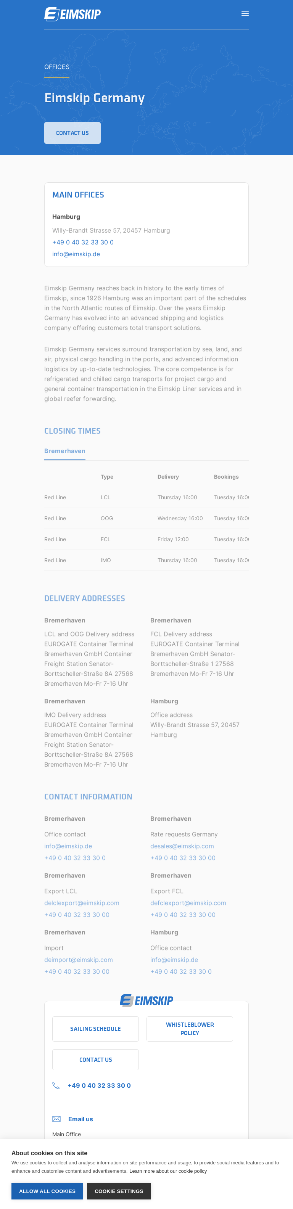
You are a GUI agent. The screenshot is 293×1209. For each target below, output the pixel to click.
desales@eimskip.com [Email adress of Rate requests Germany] (182, 848)
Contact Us (95, 1060)
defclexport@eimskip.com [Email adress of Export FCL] (188, 905)
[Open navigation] (243, 13)
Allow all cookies (47, 1191)
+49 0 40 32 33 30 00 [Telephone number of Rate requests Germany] (183, 860)
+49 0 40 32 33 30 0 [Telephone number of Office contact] (75, 860)
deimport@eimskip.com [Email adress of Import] (78, 962)
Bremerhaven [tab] (64, 453)
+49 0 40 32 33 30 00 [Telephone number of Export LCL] (76, 917)
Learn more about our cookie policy (168, 1171)
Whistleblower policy (190, 1029)
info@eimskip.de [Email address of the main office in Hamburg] (76, 254)
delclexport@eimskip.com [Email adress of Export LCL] (81, 905)
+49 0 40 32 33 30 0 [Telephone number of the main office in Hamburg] (83, 242)
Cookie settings (119, 1191)
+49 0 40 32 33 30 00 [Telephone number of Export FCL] (183, 917)
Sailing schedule (95, 1029)
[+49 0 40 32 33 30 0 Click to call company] (91, 1083)
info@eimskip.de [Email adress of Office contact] (68, 848)
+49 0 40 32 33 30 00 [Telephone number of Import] (76, 974)
